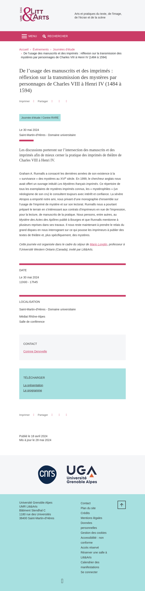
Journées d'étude (64, 49)
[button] (55, 36)
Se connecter (89, 572)
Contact (86, 503)
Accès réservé (90, 547)
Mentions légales (91, 518)
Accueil (23, 49)
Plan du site (88, 508)
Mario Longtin (98, 244)
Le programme (32, 390)
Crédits (85, 513)
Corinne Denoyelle (35, 351)
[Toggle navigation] (29, 36)
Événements (41, 49)
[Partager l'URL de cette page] (66, 101)
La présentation (33, 385)
